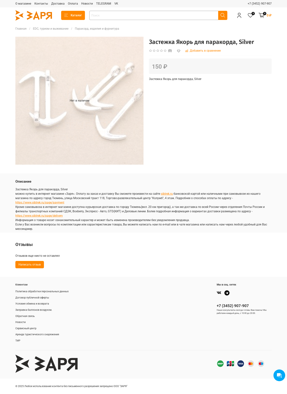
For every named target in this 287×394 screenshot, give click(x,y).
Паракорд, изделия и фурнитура (97, 28)
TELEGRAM (103, 3)
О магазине (23, 3)
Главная (21, 28)
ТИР (17, 340)
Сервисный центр (25, 328)
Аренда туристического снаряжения (37, 334)
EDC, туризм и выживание (50, 28)
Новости (87, 3)
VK (116, 3)
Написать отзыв (29, 264)
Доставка (58, 3)
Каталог (73, 15)
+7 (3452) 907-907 (260, 3)
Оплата (73, 3)
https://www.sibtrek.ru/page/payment (39, 202)
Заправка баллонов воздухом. (33, 309)
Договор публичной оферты (32, 297)
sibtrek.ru (167, 193)
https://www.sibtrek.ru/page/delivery (39, 215)
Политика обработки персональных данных (42, 291)
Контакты (41, 3)
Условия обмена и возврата (32, 303)
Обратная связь (25, 316)
